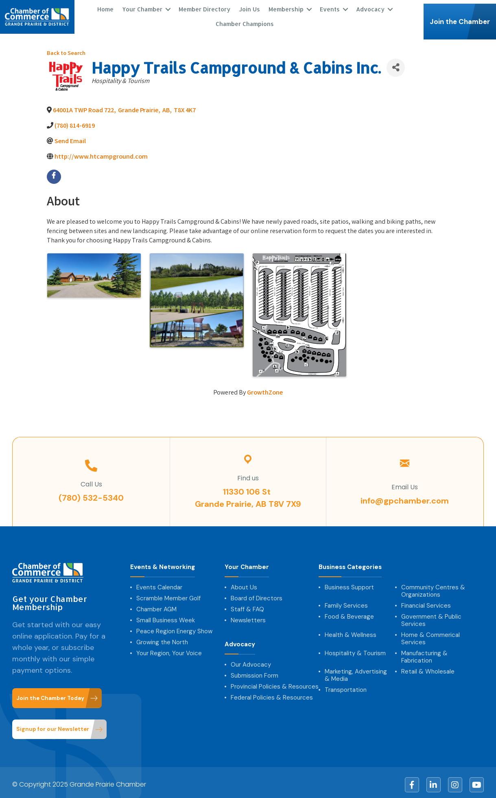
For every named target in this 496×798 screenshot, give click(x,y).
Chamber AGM (156, 604)
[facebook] (54, 173)
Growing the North (162, 637)
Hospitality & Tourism (355, 648)
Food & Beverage (349, 612)
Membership (285, 7)
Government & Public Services (431, 615)
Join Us (248, 7)
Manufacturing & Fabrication (424, 652)
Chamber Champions (244, 21)
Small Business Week (165, 615)
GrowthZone (265, 388)
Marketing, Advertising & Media (356, 670)
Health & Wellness (350, 630)
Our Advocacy (251, 660)
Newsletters (248, 615)
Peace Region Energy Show (174, 626)
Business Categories (350, 563)
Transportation (346, 685)
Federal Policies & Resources (272, 693)
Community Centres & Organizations (433, 586)
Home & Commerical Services (430, 634)
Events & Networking (162, 563)
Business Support (349, 583)
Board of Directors (256, 593)
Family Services (346, 601)
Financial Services (426, 601)
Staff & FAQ (247, 604)
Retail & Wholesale (427, 667)
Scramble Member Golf (168, 593)
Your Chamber (141, 7)
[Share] (396, 63)
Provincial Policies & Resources (275, 682)
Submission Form (254, 671)
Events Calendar (159, 583)
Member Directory (203, 7)
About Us (244, 583)
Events (329, 7)
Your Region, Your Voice (169, 648)
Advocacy (369, 7)
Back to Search (66, 49)
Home (104, 7)
